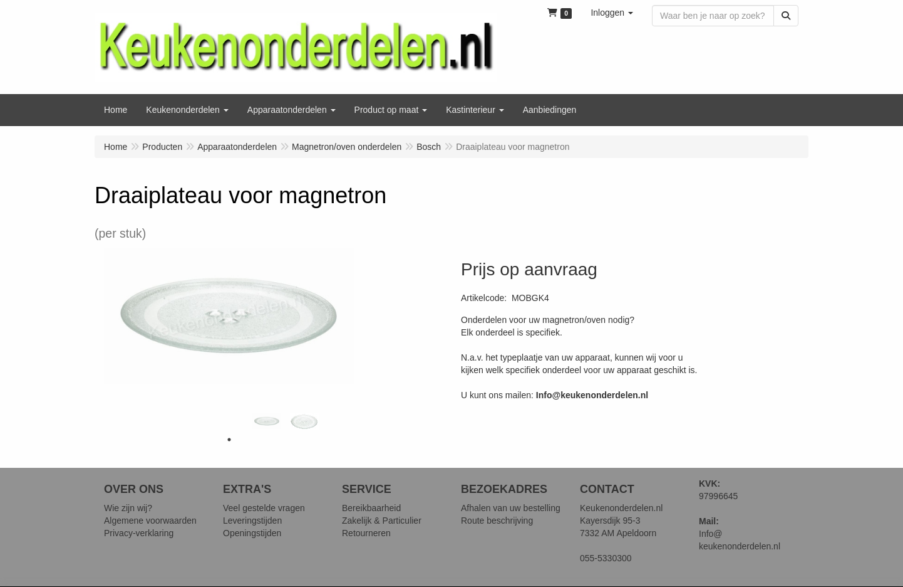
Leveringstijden (252, 521)
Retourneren (366, 533)
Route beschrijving (497, 521)
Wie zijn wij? (128, 508)
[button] (611, 12)
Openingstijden (252, 533)
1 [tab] (229, 439)
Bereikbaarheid (371, 508)
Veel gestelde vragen (264, 508)
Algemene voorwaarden (150, 521)
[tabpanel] (266, 421)
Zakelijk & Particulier (381, 521)
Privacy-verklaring (138, 533)
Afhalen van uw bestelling (510, 508)
